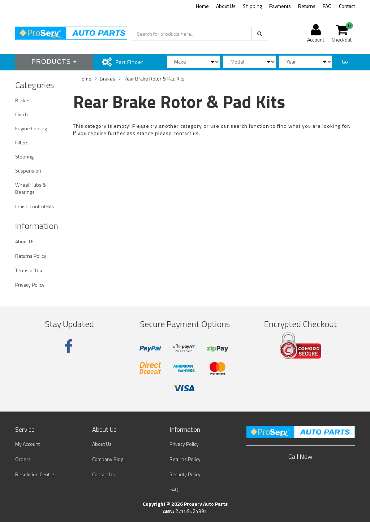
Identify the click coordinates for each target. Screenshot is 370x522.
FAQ (327, 6)
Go (345, 61)
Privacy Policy (29, 284)
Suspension (28, 170)
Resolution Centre (34, 474)
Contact (347, 6)
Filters (22, 142)
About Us (226, 6)
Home (202, 6)
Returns (306, 6)
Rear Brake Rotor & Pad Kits (154, 78)
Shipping (252, 6)
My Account (27, 444)
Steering (24, 156)
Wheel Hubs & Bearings (30, 188)
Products (54, 61)
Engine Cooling (31, 128)
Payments (280, 6)
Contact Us (103, 474)
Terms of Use (29, 270)
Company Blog (107, 459)
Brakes (23, 100)
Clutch (21, 114)
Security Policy (185, 474)
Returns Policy (30, 256)
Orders (23, 459)
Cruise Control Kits (34, 206)
